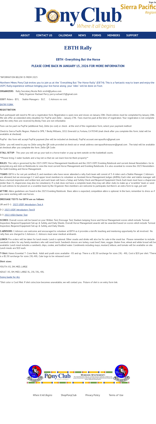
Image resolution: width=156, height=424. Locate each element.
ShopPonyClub (69, 395)
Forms (96, 35)
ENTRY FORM (7, 104)
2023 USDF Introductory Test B (20, 209)
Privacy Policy (92, 395)
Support (132, 35)
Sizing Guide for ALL (10, 277)
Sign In (152, 2)
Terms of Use (116, 395)
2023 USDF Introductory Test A (28, 204)
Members (113, 35)
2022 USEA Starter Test (16, 214)
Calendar (65, 35)
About (25, 35)
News (82, 35)
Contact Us (44, 35)
